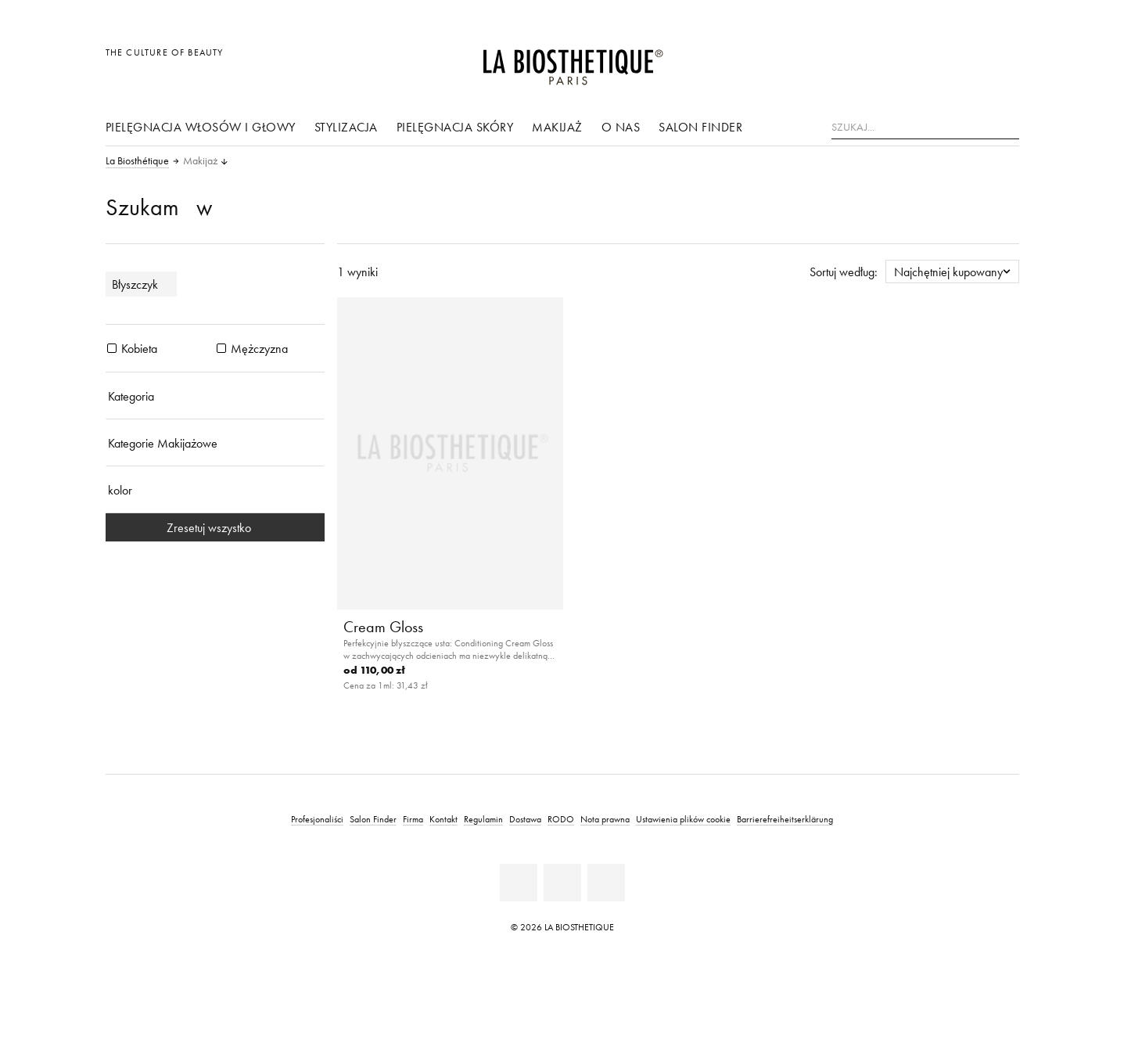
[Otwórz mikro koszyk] (1002, 60)
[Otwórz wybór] (932, 60)
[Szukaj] (1007, 125)
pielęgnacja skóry (455, 127)
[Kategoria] (215, 395)
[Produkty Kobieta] (112, 348)
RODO (561, 819)
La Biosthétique (137, 161)
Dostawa (525, 819)
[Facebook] (518, 882)
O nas (621, 127)
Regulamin (483, 819)
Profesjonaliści (317, 819)
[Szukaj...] (925, 127)
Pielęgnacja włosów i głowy (201, 127)
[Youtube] (562, 882)
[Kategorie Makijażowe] (215, 442)
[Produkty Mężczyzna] (221, 348)
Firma (413, 819)
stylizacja (346, 127)
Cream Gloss (383, 626)
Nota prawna (605, 819)
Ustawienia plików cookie (683, 819)
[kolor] (215, 489)
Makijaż (557, 127)
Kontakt (443, 819)
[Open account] (967, 60)
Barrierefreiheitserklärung (785, 819)
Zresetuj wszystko (215, 527)
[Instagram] (606, 882)
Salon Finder (700, 127)
